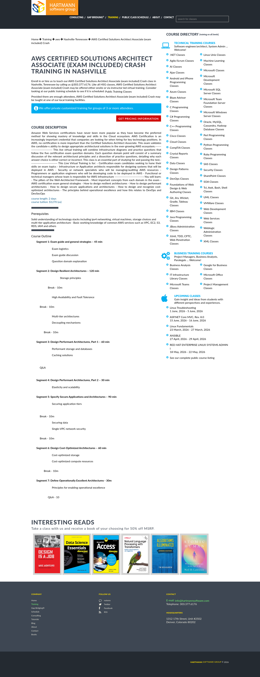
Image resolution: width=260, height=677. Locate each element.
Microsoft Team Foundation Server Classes (214, 102)
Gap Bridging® (38, 608)
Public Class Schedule (135, 17)
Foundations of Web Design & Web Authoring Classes (182, 188)
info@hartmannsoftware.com (192, 600)
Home (35, 39)
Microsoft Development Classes (212, 79)
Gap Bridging (95, 17)
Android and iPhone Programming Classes (181, 82)
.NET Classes (177, 54)
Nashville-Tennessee (76, 39)
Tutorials (35, 619)
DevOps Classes (179, 178)
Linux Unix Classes (215, 54)
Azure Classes (178, 91)
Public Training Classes (118, 91)
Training (113, 17)
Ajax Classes (177, 72)
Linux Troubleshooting (183, 307)
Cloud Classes (178, 141)
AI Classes (176, 66)
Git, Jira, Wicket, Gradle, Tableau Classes (179, 201)
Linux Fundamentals (182, 326)
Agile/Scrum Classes (182, 60)
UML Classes (211, 197)
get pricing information (138, 118)
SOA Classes (211, 181)
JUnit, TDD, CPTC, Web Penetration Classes (181, 239)
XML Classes (211, 241)
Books (34, 634)
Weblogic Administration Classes (212, 231)
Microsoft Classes (214, 70)
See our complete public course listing (192, 357)
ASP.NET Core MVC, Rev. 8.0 (187, 317)
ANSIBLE (175, 335)
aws (57, 39)
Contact (169, 17)
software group (205, 662)
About (156, 17)
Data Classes (177, 163)
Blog (33, 623)
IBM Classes (177, 211)
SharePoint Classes (215, 175)
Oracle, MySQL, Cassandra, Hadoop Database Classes (215, 125)
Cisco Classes (178, 135)
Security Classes (213, 169)
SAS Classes (211, 164)
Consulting (76, 17)
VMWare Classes (214, 203)
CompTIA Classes (180, 147)
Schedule (35, 612)
